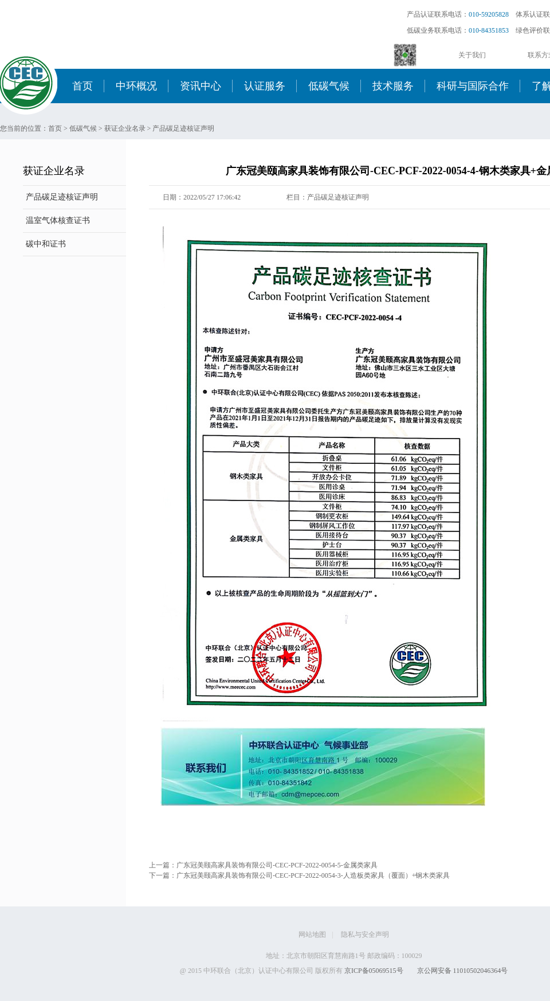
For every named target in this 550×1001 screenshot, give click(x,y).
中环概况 (136, 86)
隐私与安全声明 (365, 934)
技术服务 (393, 86)
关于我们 (472, 55)
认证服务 (264, 86)
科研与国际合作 (473, 86)
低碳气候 (328, 86)
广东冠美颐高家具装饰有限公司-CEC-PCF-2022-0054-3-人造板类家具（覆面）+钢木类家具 (313, 875)
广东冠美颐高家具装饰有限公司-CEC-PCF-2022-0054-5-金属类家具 (277, 865)
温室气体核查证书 (58, 220)
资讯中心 (200, 86)
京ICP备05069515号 (373, 971)
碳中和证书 (46, 244)
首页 (82, 86)
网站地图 (312, 934)
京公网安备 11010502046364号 (462, 971)
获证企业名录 (125, 128)
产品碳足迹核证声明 (183, 128)
